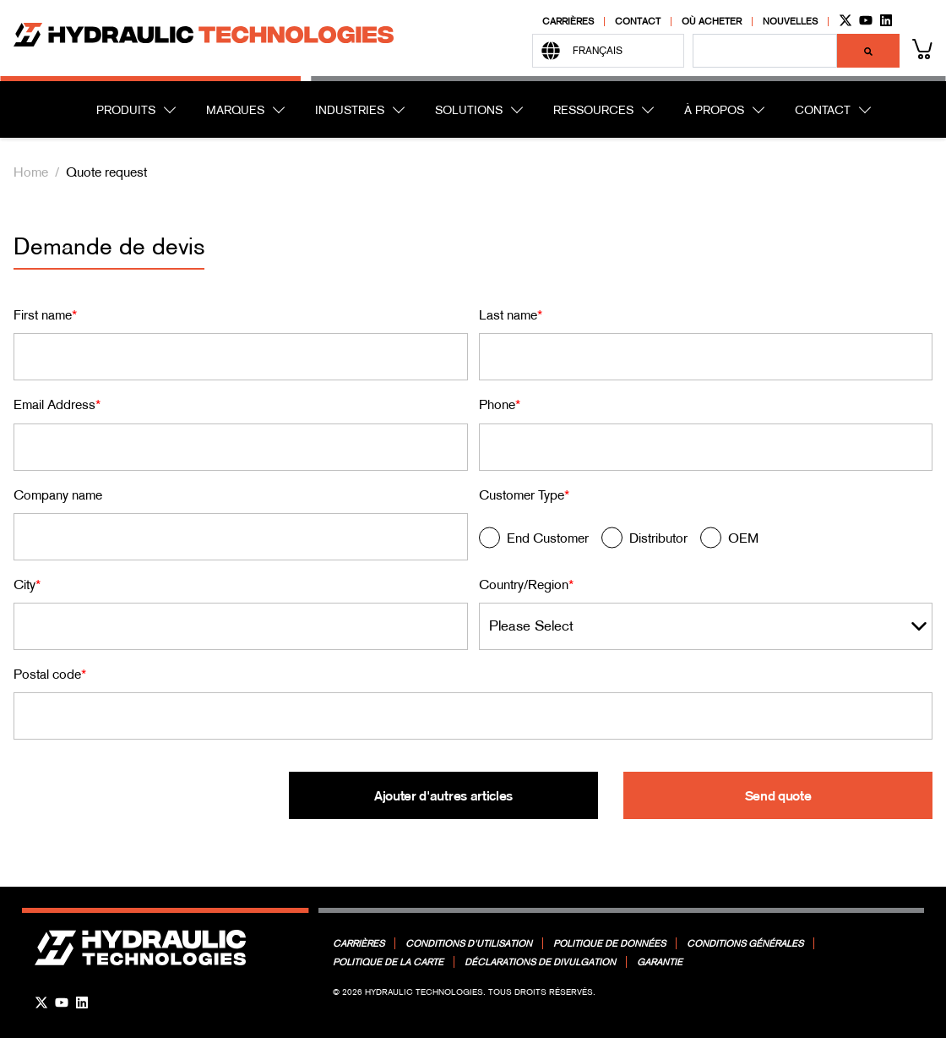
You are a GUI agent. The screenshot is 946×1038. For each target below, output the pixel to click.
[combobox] (765, 51)
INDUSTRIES (349, 109)
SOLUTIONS (469, 109)
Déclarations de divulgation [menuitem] (540, 962)
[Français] (608, 51)
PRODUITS (125, 109)
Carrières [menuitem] (568, 21)
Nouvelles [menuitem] (790, 21)
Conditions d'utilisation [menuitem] (468, 943)
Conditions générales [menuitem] (745, 943)
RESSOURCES (593, 109)
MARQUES (235, 109)
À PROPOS (714, 109)
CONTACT (823, 109)
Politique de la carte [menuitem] (388, 962)
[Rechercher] (868, 51)
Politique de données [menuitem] (609, 943)
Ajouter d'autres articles (443, 795)
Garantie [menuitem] (659, 962)
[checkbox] (706, 541)
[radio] (534, 541)
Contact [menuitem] (638, 21)
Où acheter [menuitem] (712, 21)
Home (31, 171)
